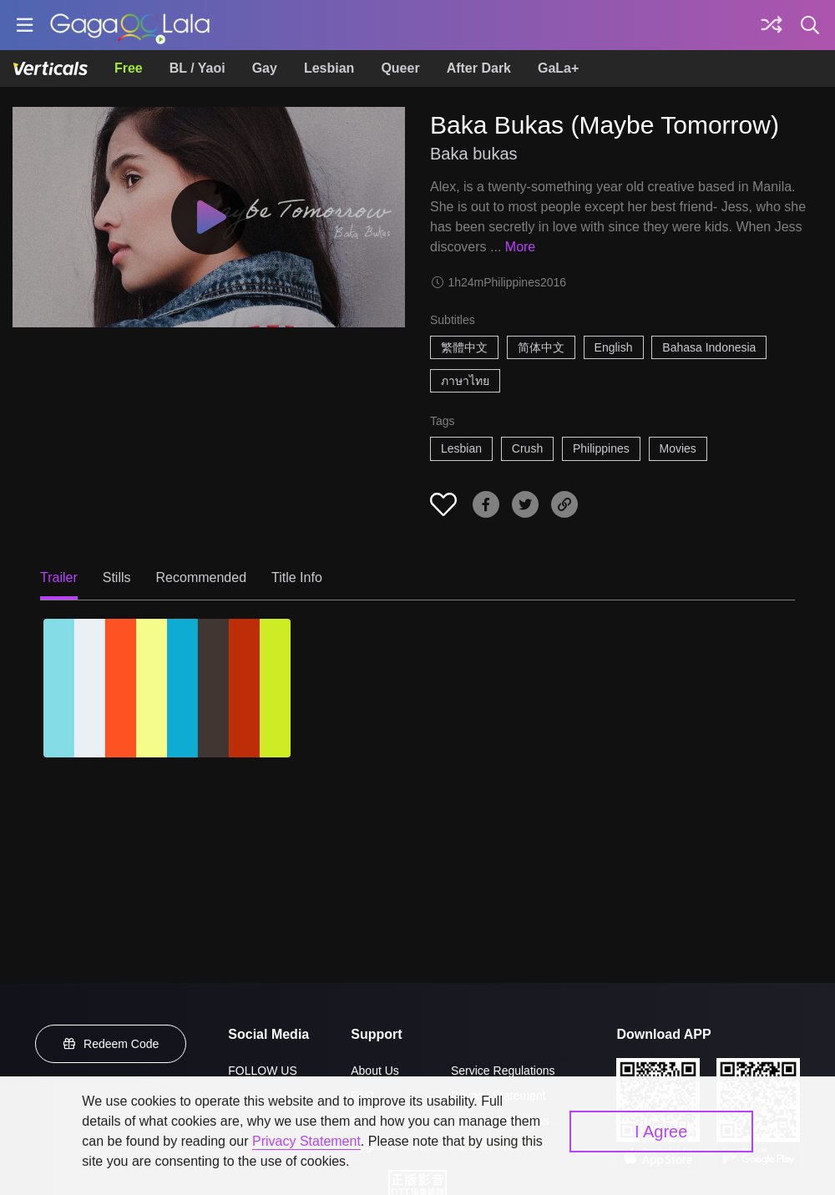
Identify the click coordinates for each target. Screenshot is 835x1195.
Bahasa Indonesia (709, 347)
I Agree (661, 1131)
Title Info (296, 577)
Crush (527, 448)
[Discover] (771, 25)
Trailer (59, 577)
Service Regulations (503, 1070)
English (614, 347)
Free (128, 68)
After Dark (479, 68)
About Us (375, 1070)
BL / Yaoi (197, 68)
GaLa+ (558, 68)
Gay (264, 68)
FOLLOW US (262, 1070)
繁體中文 (464, 347)
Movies (678, 448)
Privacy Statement (306, 1141)
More (520, 247)
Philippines (601, 448)
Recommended (201, 577)
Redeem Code (111, 1044)
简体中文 (541, 347)
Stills (117, 577)
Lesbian (329, 68)
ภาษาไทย (465, 380)
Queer (400, 68)
